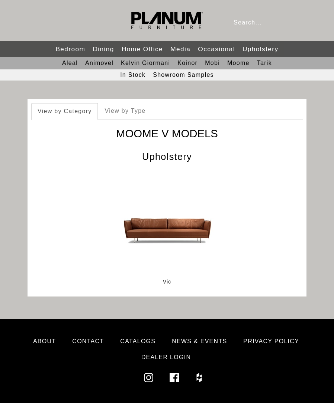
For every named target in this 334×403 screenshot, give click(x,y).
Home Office (142, 49)
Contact (88, 341)
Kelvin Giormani (145, 63)
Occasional (216, 49)
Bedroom (70, 49)
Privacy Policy (271, 341)
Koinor (187, 63)
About (44, 341)
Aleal (70, 63)
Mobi (212, 63)
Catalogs (137, 341)
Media (180, 49)
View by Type (125, 111)
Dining (103, 49)
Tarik (264, 63)
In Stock (132, 75)
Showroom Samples (183, 75)
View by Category (65, 111)
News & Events (199, 341)
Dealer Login (166, 357)
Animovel (99, 63)
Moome (238, 63)
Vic (167, 282)
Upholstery (261, 49)
